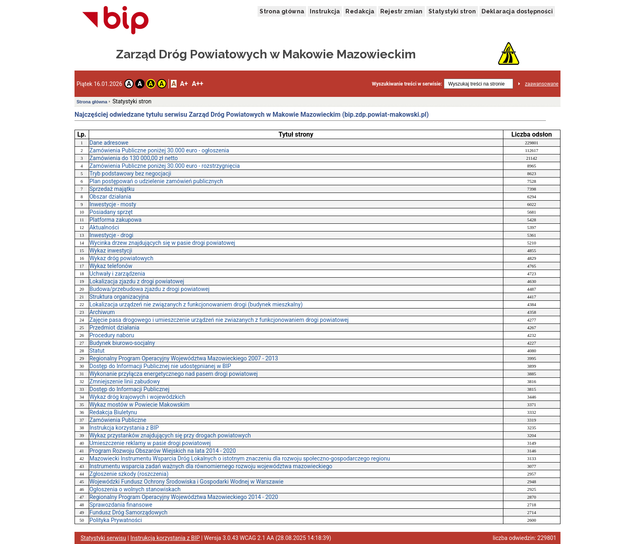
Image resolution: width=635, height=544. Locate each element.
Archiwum (102, 312)
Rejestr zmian (401, 11)
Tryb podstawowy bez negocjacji (130, 173)
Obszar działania (110, 196)
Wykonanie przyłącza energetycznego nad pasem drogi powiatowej (173, 374)
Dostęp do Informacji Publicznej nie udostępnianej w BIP (160, 366)
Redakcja (359, 11)
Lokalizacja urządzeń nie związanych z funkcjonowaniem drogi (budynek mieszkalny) (196, 304)
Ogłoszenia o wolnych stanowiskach (135, 489)
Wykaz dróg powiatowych (121, 258)
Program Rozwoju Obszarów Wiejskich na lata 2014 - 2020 (162, 451)
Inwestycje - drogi (111, 235)
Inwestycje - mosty (112, 204)
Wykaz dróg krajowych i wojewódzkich (137, 397)
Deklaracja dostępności (517, 11)
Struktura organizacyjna (119, 296)
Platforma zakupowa (115, 219)
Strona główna (282, 11)
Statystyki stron (452, 11)
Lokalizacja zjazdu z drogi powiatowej (136, 281)
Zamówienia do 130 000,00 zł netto (133, 158)
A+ (184, 84)
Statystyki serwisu (103, 538)
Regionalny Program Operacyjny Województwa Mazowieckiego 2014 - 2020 (183, 497)
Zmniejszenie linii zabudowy (124, 381)
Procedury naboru (111, 335)
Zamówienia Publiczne (118, 420)
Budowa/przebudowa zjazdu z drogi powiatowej (149, 289)
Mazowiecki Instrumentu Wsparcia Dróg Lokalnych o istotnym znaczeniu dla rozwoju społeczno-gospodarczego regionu (239, 458)
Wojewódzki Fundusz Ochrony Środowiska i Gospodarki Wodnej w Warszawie (186, 481)
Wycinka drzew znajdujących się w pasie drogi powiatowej (162, 243)
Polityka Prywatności (115, 520)
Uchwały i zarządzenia (117, 273)
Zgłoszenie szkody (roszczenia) (128, 474)
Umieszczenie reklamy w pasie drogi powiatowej (150, 443)
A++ (197, 84)
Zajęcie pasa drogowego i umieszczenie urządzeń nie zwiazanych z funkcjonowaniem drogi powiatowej (219, 320)
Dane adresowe (108, 142)
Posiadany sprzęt (111, 212)
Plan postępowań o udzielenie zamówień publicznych (156, 181)
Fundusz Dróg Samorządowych (128, 512)
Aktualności (104, 227)
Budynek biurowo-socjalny (122, 343)
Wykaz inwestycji (110, 250)
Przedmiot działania (114, 327)
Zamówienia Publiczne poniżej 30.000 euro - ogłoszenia (159, 150)
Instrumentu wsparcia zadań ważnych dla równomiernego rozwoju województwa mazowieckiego (210, 466)
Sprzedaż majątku (111, 189)
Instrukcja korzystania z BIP (124, 427)
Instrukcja (325, 11)
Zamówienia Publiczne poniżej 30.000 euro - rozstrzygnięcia (164, 166)
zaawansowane (541, 84)
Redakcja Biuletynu (113, 412)
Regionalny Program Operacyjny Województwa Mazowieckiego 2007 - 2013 (183, 358)
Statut (96, 350)
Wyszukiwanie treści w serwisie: (407, 84)
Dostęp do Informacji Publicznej (129, 389)
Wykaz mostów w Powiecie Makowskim (139, 404)
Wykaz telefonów (110, 266)
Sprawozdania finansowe (120, 504)
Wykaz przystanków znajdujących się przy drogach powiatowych (170, 435)
